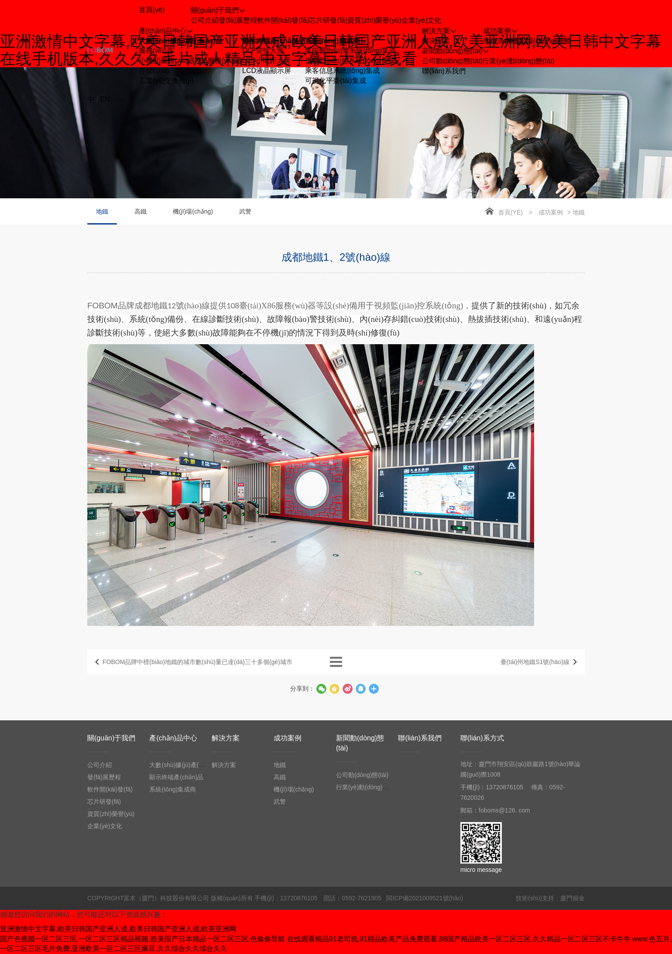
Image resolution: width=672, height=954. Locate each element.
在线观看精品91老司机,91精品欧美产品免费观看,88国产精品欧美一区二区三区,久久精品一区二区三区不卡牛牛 (459, 939)
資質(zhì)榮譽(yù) (374, 20)
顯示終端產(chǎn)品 (273, 41)
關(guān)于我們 (111, 738)
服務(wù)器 (156, 50)
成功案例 (550, 212)
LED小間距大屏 (266, 60)
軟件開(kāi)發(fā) (283, 20)
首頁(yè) (510, 212)
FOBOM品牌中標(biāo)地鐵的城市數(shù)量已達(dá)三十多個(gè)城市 (197, 672)
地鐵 (490, 41)
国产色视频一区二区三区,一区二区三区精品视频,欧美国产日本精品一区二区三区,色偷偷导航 (142, 939)
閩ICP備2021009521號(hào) (424, 898)
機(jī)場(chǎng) (534, 41)
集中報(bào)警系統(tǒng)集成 (350, 50)
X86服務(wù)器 (218, 60)
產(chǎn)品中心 (173, 738)
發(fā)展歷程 (238, 20)
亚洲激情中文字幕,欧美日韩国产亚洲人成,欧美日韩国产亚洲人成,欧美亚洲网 (118, 929)
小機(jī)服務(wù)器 (167, 60)
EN (105, 99)
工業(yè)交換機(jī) (166, 80)
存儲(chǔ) (154, 70)
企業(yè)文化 (421, 20)
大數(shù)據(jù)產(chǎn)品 (181, 41)
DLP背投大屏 (263, 50)
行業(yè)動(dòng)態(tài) (518, 61)
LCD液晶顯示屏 (266, 70)
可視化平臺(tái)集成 (335, 80)
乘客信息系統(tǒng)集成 (342, 70)
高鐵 (504, 41)
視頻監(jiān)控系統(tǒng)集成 (350, 60)
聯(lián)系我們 (420, 738)
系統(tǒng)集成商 (332, 41)
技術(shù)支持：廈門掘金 (550, 898)
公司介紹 (205, 20)
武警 (564, 41)
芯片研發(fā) (328, 20)
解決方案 (436, 41)
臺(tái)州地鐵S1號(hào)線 (535, 672)
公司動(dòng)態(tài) (452, 61)
